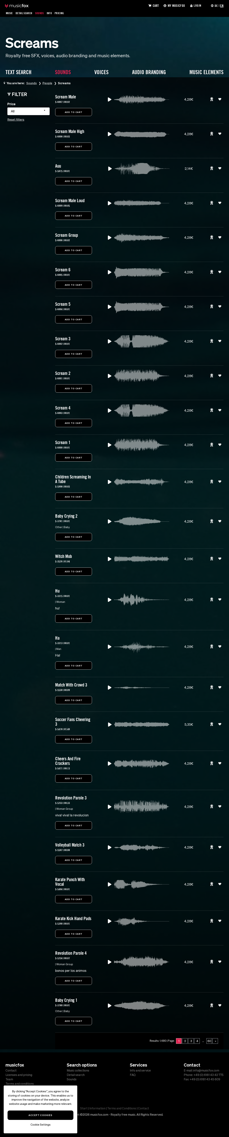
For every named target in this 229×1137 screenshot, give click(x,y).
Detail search (76, 1074)
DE (216, 5)
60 (209, 1044)
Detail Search (24, 13)
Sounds (39, 13)
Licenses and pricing (19, 1074)
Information (97, 1108)
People (47, 83)
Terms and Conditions (121, 1108)
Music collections (78, 1070)
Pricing (59, 13)
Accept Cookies (40, 1115)
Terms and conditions (20, 1083)
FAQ (133, 1074)
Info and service (140, 1070)
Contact (11, 1070)
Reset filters (15, 119)
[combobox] (28, 111)
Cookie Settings (41, 1124)
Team (9, 1079)
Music (9, 13)
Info (49, 13)
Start (84, 1108)
